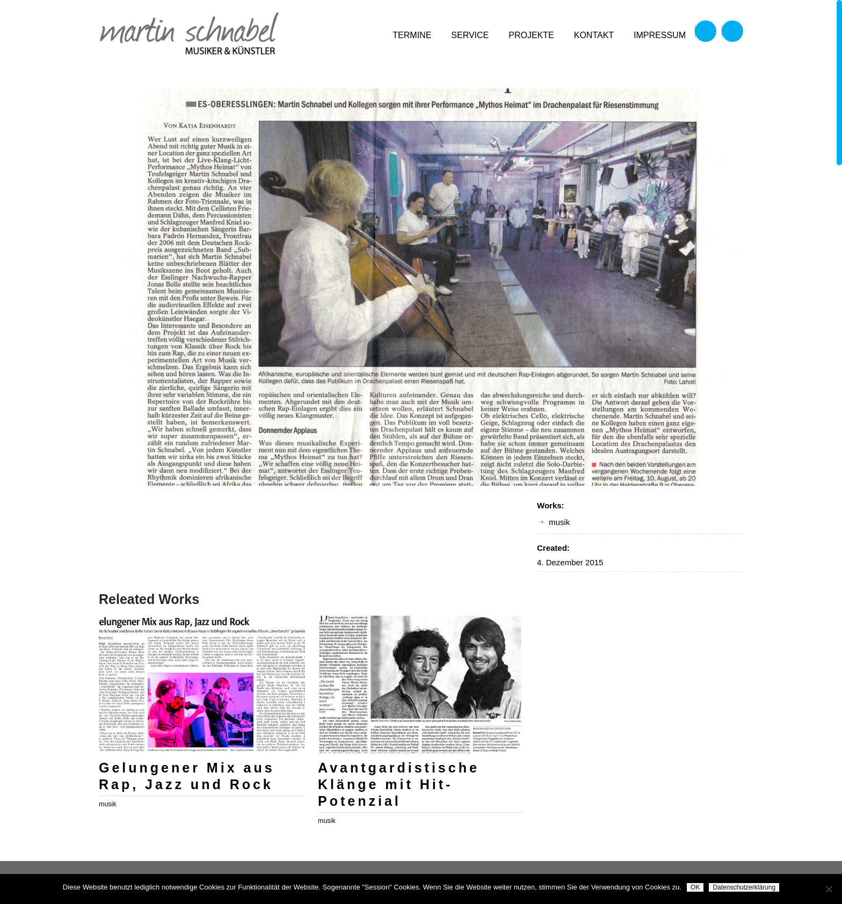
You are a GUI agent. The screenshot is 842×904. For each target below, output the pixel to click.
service (470, 35)
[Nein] (828, 889)
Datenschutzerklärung (744, 887)
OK (695, 887)
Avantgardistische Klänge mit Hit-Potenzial (399, 784)
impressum (660, 35)
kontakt (594, 35)
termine (412, 35)
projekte (531, 35)
